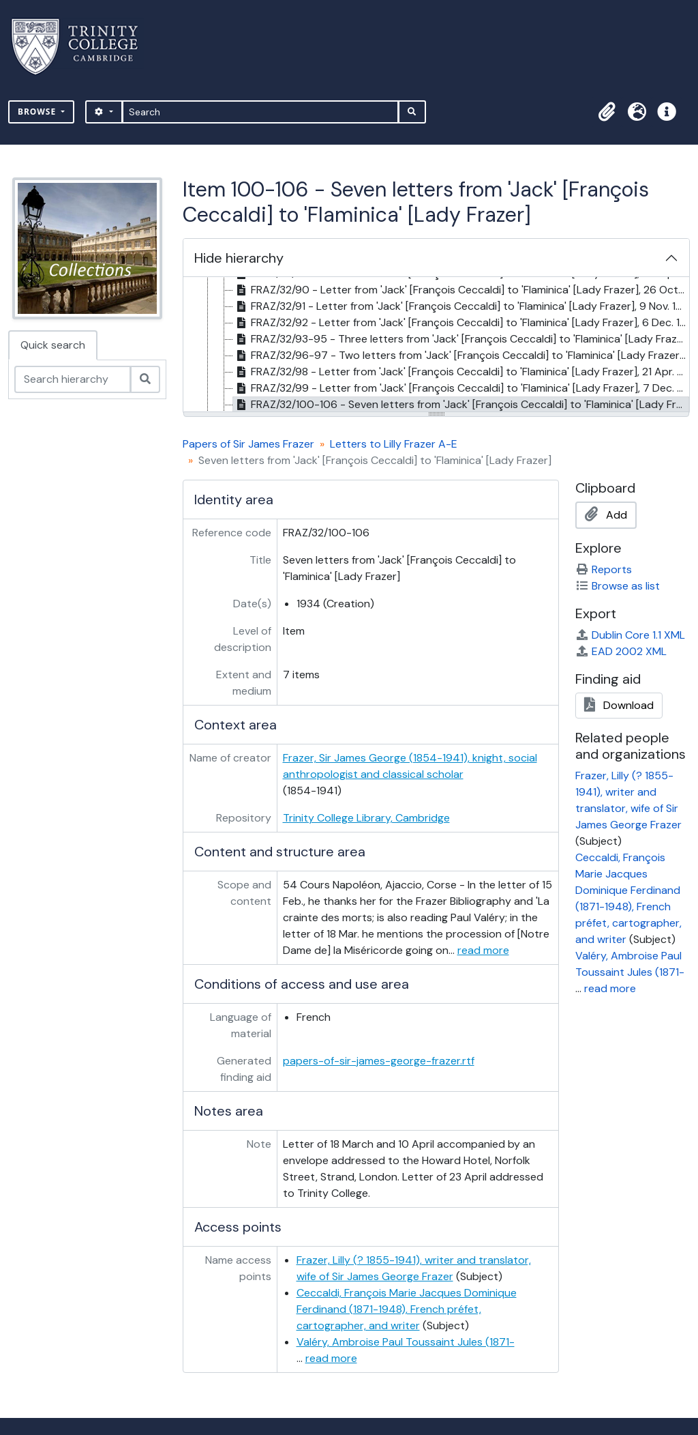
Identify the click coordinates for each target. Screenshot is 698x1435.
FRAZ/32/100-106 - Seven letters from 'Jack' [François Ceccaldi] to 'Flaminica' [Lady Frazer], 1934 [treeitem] (461, 404)
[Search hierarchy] (72, 379)
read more (483, 950)
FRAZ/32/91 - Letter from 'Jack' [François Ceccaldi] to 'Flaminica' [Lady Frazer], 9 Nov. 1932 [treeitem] (461, 306)
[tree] (436, 345)
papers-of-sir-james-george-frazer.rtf (378, 1061)
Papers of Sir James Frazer (248, 444)
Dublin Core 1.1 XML (630, 635)
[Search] (260, 112)
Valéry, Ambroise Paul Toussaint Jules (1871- (406, 1342)
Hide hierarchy (239, 258)
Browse (38, 111)
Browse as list (617, 586)
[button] (607, 112)
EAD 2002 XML (621, 651)
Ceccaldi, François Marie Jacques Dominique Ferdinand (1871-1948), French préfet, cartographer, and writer (407, 1309)
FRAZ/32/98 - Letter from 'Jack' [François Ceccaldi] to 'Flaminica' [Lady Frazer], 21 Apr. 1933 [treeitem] (461, 372)
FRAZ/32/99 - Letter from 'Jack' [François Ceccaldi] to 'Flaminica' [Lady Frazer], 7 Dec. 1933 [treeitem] (461, 388)
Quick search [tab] (52, 345)
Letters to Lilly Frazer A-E (393, 444)
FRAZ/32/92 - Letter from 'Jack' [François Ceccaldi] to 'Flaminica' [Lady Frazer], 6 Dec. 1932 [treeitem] (461, 323)
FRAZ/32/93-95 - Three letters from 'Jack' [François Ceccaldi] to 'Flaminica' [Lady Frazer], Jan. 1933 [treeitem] (461, 339)
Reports (603, 569)
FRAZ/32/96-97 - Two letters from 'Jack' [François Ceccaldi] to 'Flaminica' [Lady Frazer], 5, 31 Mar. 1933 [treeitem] (461, 355)
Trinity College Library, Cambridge (366, 818)
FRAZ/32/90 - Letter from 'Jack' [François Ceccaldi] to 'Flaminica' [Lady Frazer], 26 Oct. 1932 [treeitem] (461, 290)
